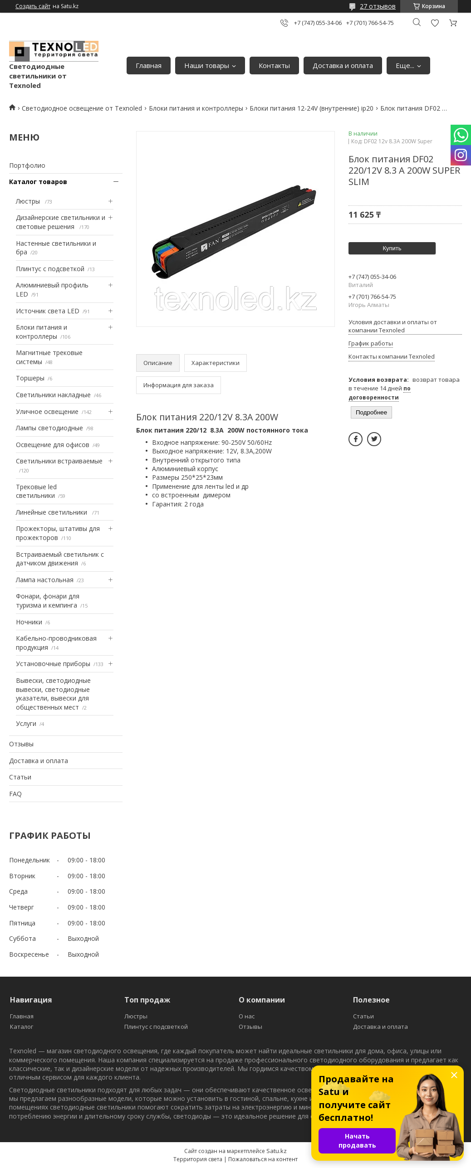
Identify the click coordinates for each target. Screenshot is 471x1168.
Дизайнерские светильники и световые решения (60, 222)
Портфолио (27, 165)
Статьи (20, 777)
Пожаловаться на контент (263, 1159)
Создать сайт (32, 6)
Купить (392, 248)
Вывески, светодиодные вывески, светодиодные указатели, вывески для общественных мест (53, 693)
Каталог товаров (38, 181)
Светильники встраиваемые (59, 461)
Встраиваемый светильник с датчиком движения (60, 559)
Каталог (21, 1026)
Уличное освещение (47, 411)
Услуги (26, 723)
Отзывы (21, 744)
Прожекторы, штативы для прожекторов (58, 533)
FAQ (15, 793)
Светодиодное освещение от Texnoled (82, 108)
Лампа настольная (45, 579)
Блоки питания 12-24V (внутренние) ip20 (311, 108)
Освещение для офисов (52, 444)
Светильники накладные (53, 394)
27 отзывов (378, 6)
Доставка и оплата (343, 65)
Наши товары (206, 65)
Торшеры (30, 378)
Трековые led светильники (36, 491)
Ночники (29, 622)
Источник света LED (47, 311)
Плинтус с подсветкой (50, 268)
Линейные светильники (52, 512)
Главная (149, 65)
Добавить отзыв (435, 23)
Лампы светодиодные (49, 427)
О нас (247, 1016)
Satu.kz (276, 1151)
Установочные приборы (53, 663)
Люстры (29, 201)
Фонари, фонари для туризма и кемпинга (47, 600)
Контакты (274, 65)
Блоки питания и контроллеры (196, 108)
